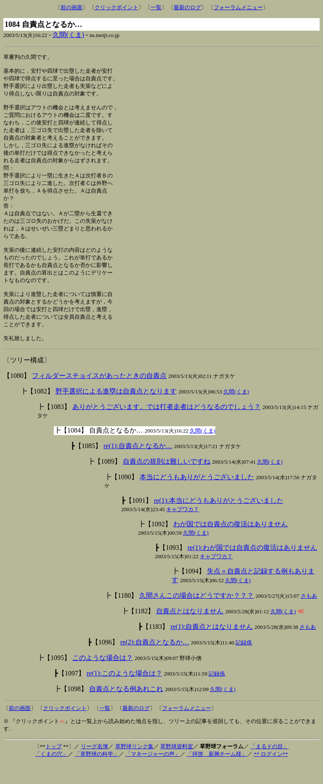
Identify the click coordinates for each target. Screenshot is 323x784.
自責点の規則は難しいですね (166, 482)
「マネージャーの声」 (152, 774)
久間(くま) (68, 34)
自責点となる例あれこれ (126, 709)
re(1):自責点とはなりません (211, 647)
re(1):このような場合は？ (124, 693)
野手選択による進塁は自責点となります (116, 411)
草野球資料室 (176, 767)
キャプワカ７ (182, 530)
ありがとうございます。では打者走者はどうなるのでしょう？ (166, 427)
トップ (53, 767)
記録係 (244, 663)
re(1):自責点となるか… (137, 466)
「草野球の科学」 (97, 774)
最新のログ (187, 7)
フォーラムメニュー (238, 7)
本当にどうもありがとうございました (197, 497)
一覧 (156, 7)
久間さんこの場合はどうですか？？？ (196, 616)
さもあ (309, 616)
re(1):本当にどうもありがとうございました (218, 521)
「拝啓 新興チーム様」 (217, 774)
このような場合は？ (102, 678)
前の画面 (71, 7)
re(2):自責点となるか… (154, 662)
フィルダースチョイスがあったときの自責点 (99, 396)
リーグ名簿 (94, 767)
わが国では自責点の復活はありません (230, 544)
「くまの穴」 (51, 774)
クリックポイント (116, 7)
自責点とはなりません (189, 631)
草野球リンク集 (134, 767)
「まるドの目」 (269, 767)
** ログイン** (271, 774)
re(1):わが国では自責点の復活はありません (252, 568)
